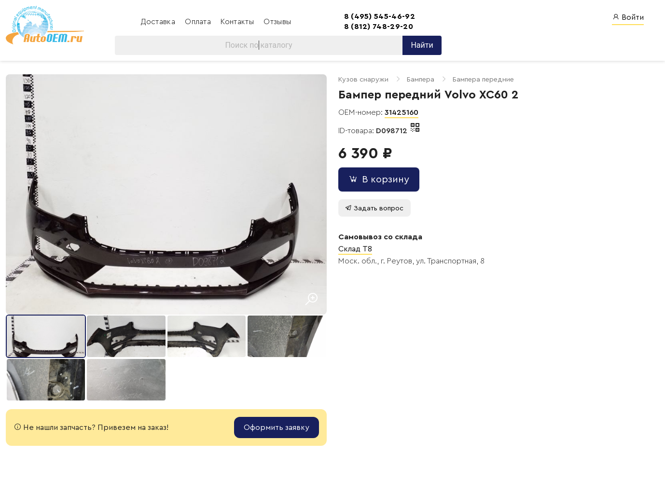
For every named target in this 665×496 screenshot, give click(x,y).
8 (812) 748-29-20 (378, 26)
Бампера (420, 79)
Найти (422, 45)
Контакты (238, 22)
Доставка (159, 22)
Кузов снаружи (363, 79)
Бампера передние (483, 79)
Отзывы (277, 22)
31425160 (401, 112)
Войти (628, 17)
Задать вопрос (374, 208)
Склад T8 (355, 249)
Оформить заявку (276, 427)
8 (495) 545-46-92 (379, 16)
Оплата (199, 22)
